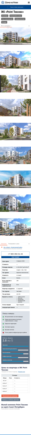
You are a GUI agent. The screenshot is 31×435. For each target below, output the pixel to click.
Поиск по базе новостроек (16, 7)
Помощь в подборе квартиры (10, 399)
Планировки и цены (15, 15)
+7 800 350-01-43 (15, 254)
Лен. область (7, 247)
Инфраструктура (20, 19)
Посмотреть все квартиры (10, 396)
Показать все (21, 371)
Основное (5, 15)
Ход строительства (7, 19)
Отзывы (4, 22)
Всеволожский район (16, 247)
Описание (4, 243)
